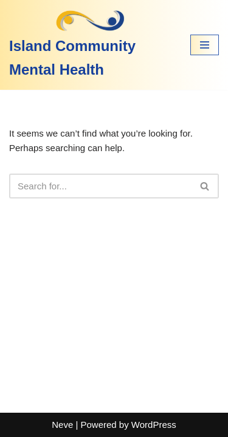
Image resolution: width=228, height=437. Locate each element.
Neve (62, 424)
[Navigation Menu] (204, 45)
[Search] (100, 186)
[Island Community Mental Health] (90, 44)
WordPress (153, 424)
